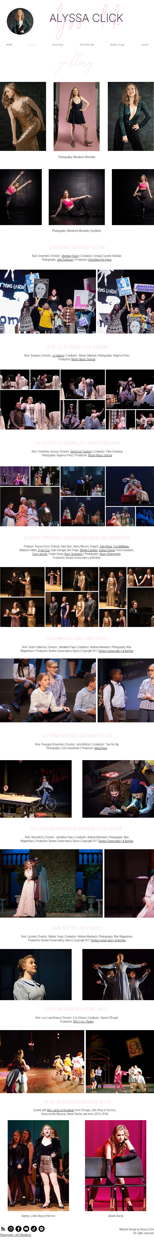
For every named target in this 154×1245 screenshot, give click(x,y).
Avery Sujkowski (73, 554)
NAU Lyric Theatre (83, 1021)
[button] (86, 45)
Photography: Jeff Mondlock (15, 1235)
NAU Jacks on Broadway (60, 1110)
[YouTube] (26, 1229)
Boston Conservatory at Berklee (116, 651)
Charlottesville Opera (99, 259)
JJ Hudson (58, 355)
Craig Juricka (39, 554)
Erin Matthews (121, 546)
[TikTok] (34, 1229)
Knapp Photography (110, 554)
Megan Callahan (88, 550)
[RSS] (3, 1229)
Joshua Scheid (107, 550)
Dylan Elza (44, 550)
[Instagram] (11, 1229)
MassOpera (100, 748)
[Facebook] (18, 1229)
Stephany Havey (70, 256)
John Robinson (65, 259)
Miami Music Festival (83, 359)
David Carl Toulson (80, 451)
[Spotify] (41, 1229)
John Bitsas (106, 546)
